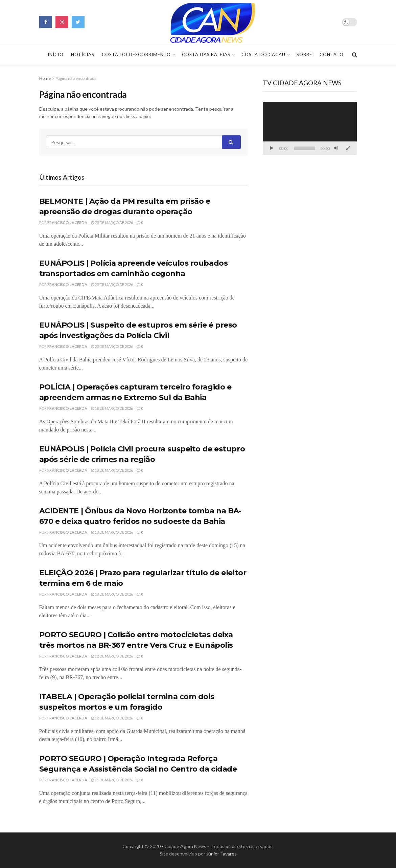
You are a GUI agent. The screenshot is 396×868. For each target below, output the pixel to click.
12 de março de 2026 (112, 656)
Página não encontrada (75, 78)
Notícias (82, 54)
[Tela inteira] (348, 148)
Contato (332, 54)
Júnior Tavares (221, 853)
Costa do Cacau (263, 54)
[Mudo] (336, 148)
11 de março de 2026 (112, 780)
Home (45, 78)
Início (56, 54)
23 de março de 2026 (112, 222)
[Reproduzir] (271, 148)
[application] (310, 128)
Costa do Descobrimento (136, 54)
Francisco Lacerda (67, 222)
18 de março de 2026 (112, 408)
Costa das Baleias (206, 54)
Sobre (304, 54)
